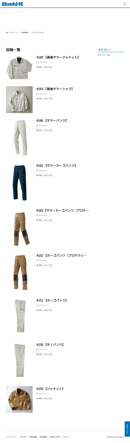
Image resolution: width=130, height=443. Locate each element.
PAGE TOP (127, 429)
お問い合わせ (55, 436)
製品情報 (33, 436)
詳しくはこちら (44, 67)
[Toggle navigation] (124, 3)
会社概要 (43, 436)
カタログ (23, 436)
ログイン (66, 436)
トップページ (11, 436)
